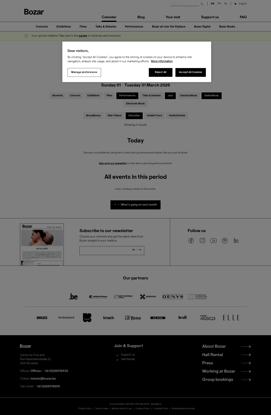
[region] (136, 62)
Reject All (160, 72)
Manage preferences (84, 72)
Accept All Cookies (190, 72)
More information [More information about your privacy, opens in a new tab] (162, 61)
